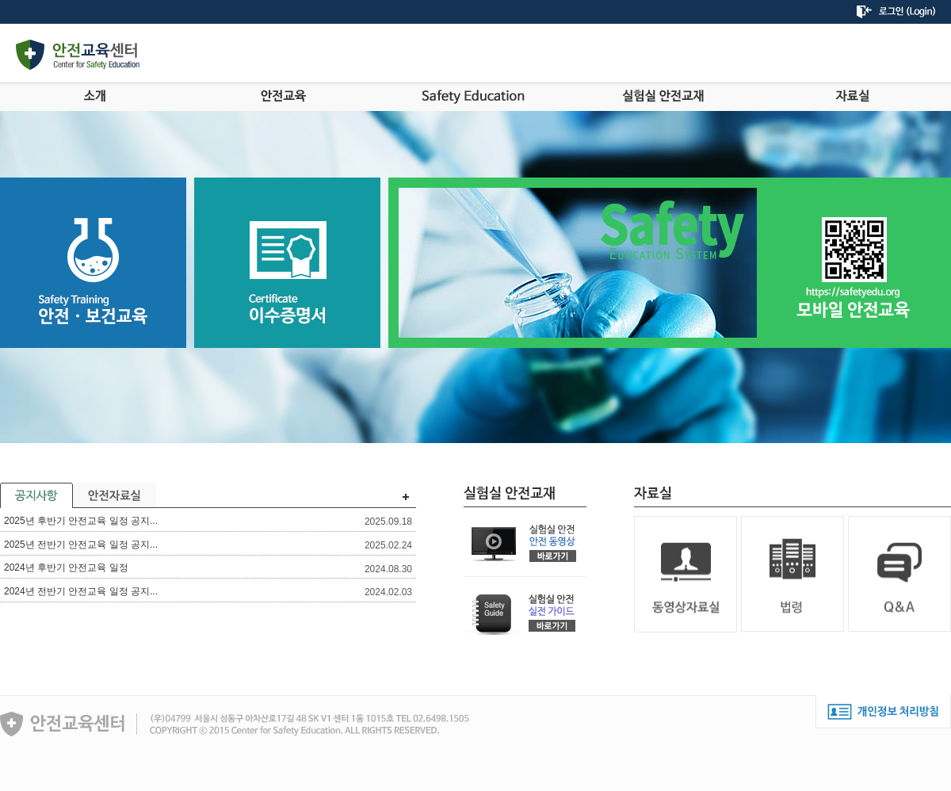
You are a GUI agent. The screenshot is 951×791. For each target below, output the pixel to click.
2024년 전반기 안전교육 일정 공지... (81, 591)
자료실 (852, 96)
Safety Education (473, 96)
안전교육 (284, 96)
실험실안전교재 (663, 96)
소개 (94, 96)
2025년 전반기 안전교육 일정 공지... (81, 544)
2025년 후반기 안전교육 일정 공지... (81, 520)
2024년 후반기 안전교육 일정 (66, 567)
